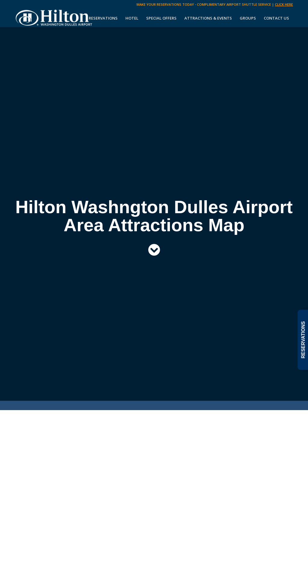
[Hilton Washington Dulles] (54, 18)
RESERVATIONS (303, 339)
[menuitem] (103, 18)
